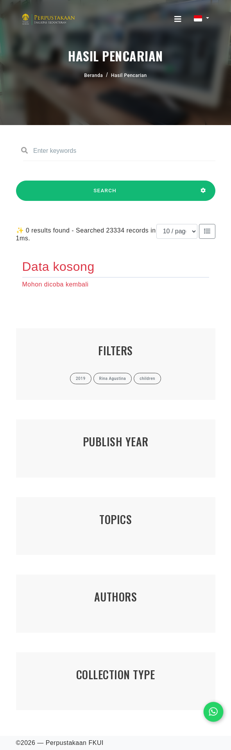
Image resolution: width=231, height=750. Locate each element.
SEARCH (105, 194)
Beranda (93, 75)
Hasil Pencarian (129, 75)
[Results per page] (176, 231)
